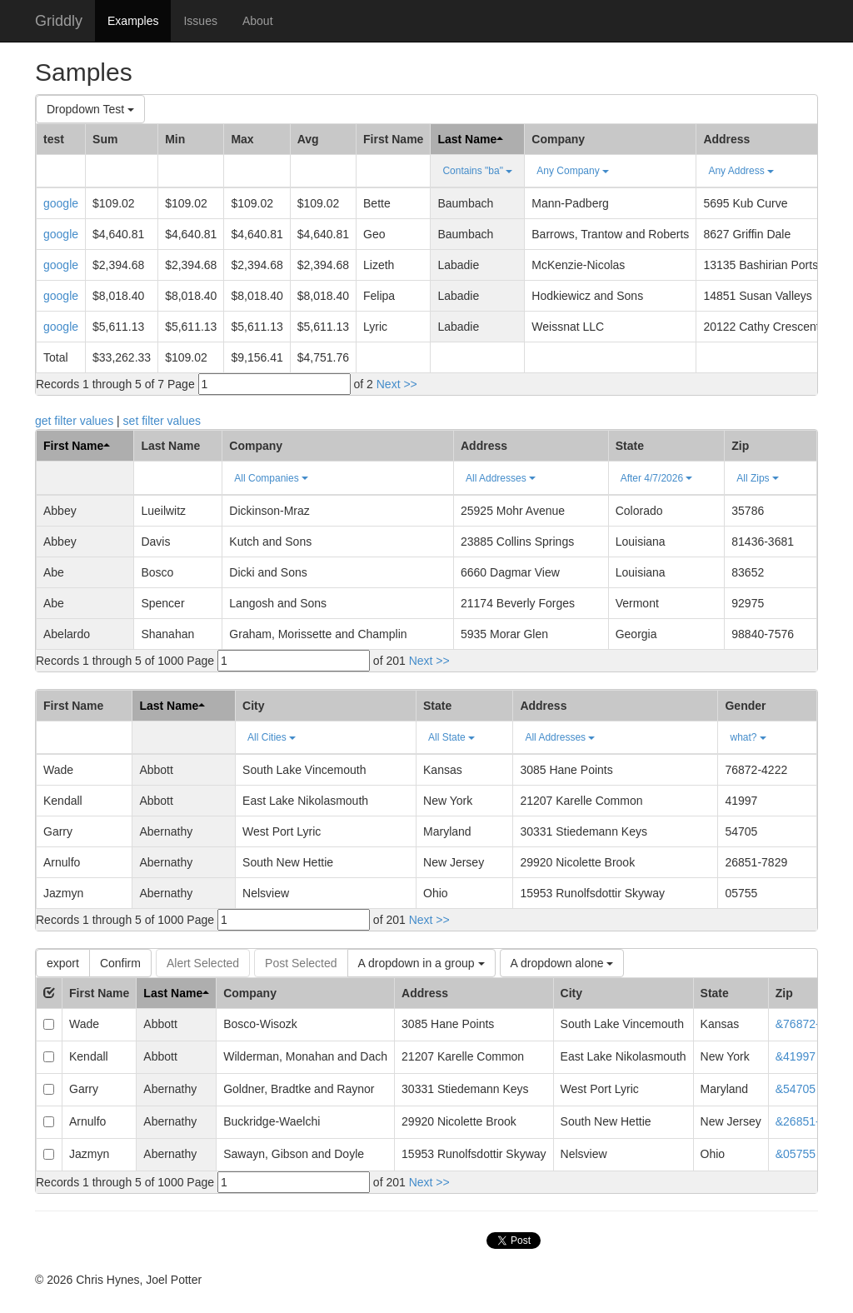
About (257, 20)
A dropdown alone (562, 963)
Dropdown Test (90, 109)
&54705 (796, 1089)
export (63, 963)
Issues (200, 20)
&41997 (796, 1056)
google (60, 203)
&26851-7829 (811, 1121)
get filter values (74, 420)
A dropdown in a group (421, 963)
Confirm (120, 963)
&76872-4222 (811, 1024)
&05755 (796, 1154)
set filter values (162, 420)
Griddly (58, 20)
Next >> (397, 384)
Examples (132, 20)
